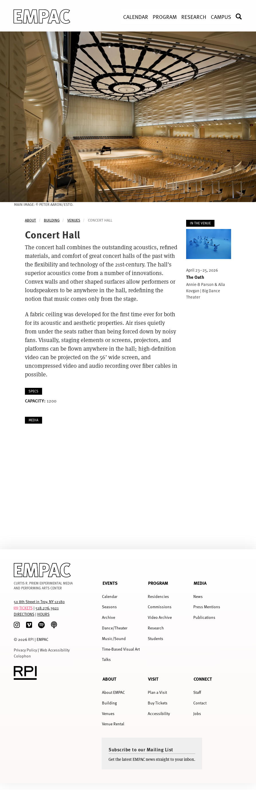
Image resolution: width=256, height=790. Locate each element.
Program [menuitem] (165, 16)
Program (158, 583)
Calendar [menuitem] (135, 16)
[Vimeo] (29, 625)
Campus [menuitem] (221, 16)
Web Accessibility (55, 650)
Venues (73, 220)
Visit (153, 679)
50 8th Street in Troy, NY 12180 (39, 601)
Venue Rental (113, 723)
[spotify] (41, 625)
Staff (197, 692)
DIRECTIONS (24, 614)
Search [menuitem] (242, 16)
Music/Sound (114, 638)
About (30, 220)
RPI (31, 639)
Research (156, 628)
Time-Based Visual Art (121, 649)
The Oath (195, 277)
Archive (108, 617)
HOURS (43, 614)
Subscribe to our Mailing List (141, 749)
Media (200, 583)
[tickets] (16, 608)
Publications (204, 617)
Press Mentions (206, 606)
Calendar (109, 596)
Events (110, 583)
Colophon (22, 656)
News (198, 596)
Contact (199, 703)
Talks (106, 659)
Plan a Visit (157, 692)
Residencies (158, 596)
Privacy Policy (25, 650)
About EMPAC (113, 692)
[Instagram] (17, 625)
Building (52, 220)
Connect (203, 679)
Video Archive (160, 617)
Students (155, 638)
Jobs (197, 713)
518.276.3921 (47, 608)
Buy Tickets (158, 703)
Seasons (109, 606)
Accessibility (159, 713)
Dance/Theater (114, 628)
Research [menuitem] (193, 16)
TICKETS (26, 608)
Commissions (160, 606)
